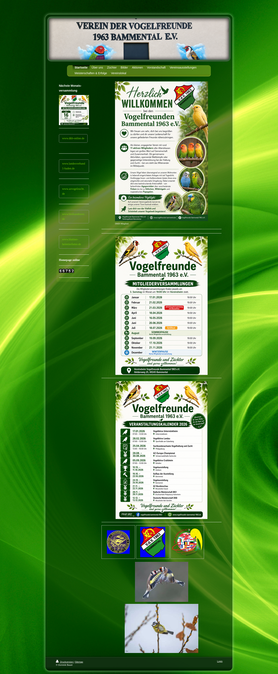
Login (220, 661)
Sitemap (79, 662)
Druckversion (65, 662)
